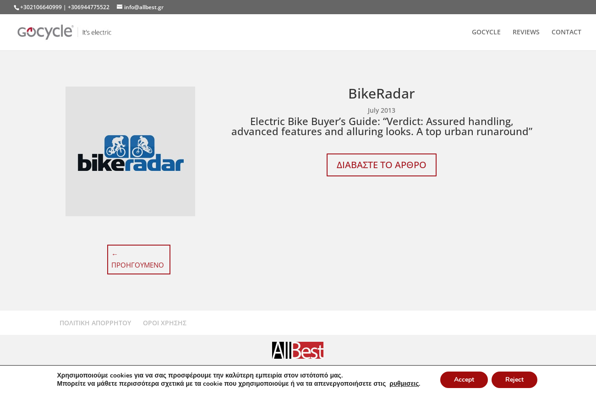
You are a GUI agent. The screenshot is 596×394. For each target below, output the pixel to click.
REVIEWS (526, 32)
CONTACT (566, 32)
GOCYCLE (486, 32)
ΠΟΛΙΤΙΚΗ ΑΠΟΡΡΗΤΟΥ (95, 322)
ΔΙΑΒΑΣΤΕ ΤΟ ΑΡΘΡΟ (381, 165)
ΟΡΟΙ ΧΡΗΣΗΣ (164, 322)
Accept (464, 379)
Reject (514, 379)
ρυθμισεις (404, 384)
